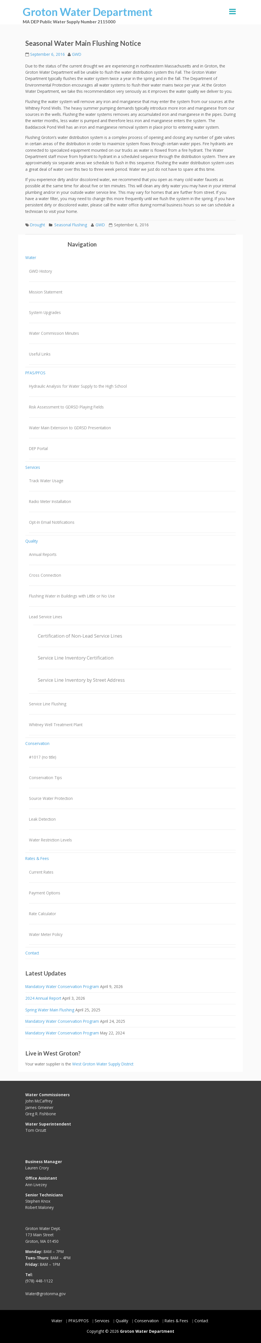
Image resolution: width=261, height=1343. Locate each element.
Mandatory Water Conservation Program (62, 986)
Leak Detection (42, 819)
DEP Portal (38, 448)
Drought (37, 224)
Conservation (37, 743)
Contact (32, 953)
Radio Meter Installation (50, 501)
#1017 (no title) (42, 757)
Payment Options (44, 893)
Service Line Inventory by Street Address (81, 680)
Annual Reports (43, 554)
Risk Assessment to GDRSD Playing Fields (66, 407)
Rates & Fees (37, 858)
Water (30, 257)
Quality (31, 541)
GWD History (40, 271)
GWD (76, 54)
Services (32, 467)
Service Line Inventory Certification (75, 658)
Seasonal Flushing (70, 224)
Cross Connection (45, 575)
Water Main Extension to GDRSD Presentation (70, 427)
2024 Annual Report (43, 998)
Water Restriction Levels (50, 840)
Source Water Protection (51, 798)
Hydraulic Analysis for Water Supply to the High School (78, 386)
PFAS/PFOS (35, 372)
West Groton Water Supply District (102, 1064)
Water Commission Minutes (54, 333)
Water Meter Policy (46, 934)
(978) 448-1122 (39, 1281)
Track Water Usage (46, 480)
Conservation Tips (45, 777)
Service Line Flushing (47, 704)
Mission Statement (45, 292)
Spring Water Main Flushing (49, 1010)
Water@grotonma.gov (45, 1293)
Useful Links (40, 354)
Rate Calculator (42, 913)
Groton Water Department (87, 11)
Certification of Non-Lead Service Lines (80, 636)
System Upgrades (45, 312)
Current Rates (41, 872)
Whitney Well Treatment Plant (55, 724)
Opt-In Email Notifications (51, 522)
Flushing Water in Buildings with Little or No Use (72, 596)
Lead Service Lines (45, 616)
